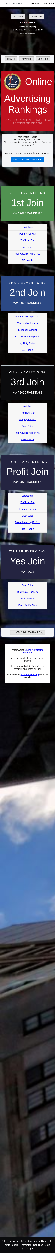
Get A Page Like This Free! (27, 159)
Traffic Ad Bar (27, 240)
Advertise (26, 59)
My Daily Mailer (27, 343)
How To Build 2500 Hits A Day (27, 632)
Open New (36, 16)
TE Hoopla (27, 260)
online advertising (30, 674)
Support (31, 1248)
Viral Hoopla (27, 439)
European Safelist (27, 330)
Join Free (35, 3)
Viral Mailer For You (27, 323)
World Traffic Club (27, 605)
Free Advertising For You (27, 253)
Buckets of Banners (27, 592)
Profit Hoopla (27, 529)
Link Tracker (27, 598)
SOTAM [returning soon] (27, 336)
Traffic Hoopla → (14, 3)
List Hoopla (27, 350)
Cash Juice (27, 247)
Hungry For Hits (27, 233)
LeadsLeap (27, 227)
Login (22, 1248)
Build (47, 1245)
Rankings (38, 1245)
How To (11, 59)
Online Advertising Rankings (27, 103)
